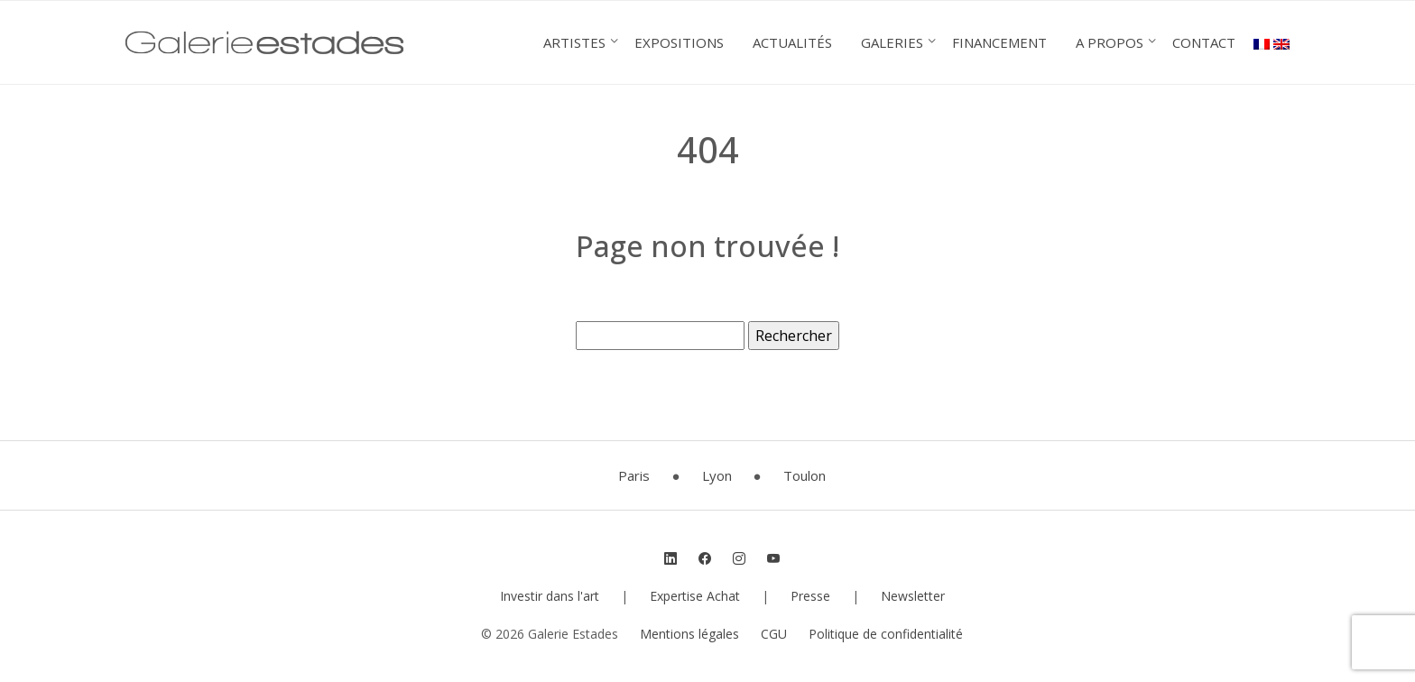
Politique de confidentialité (886, 633)
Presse (810, 595)
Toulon (804, 475)
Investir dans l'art (549, 595)
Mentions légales (689, 633)
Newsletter (913, 595)
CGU (774, 633)
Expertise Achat (695, 595)
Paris (634, 475)
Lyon (717, 475)
